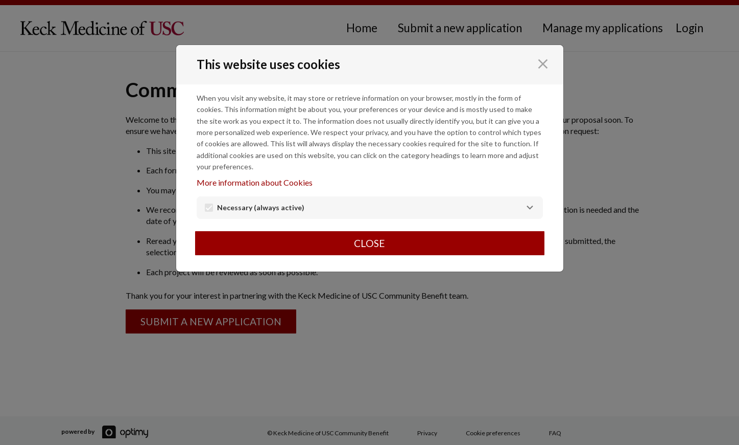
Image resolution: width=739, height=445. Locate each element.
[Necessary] (529, 208)
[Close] (543, 64)
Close (369, 243)
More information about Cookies (255, 182)
